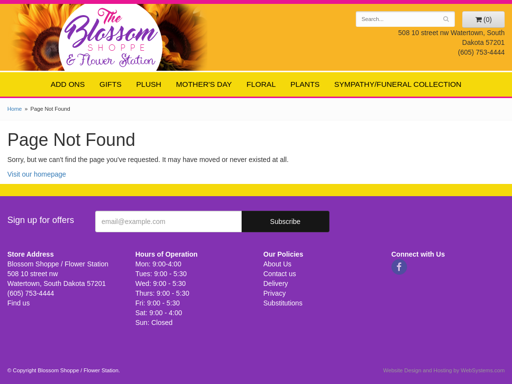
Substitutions (283, 303)
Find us (18, 303)
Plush (148, 84)
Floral (261, 84)
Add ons (68, 84)
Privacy (275, 293)
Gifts (111, 84)
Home (14, 109)
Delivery (276, 283)
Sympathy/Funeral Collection (398, 84)
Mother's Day (204, 84)
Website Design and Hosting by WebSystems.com (444, 370)
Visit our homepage (36, 174)
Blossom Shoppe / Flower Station (111, 36)
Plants (305, 84)
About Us (278, 264)
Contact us (280, 274)
